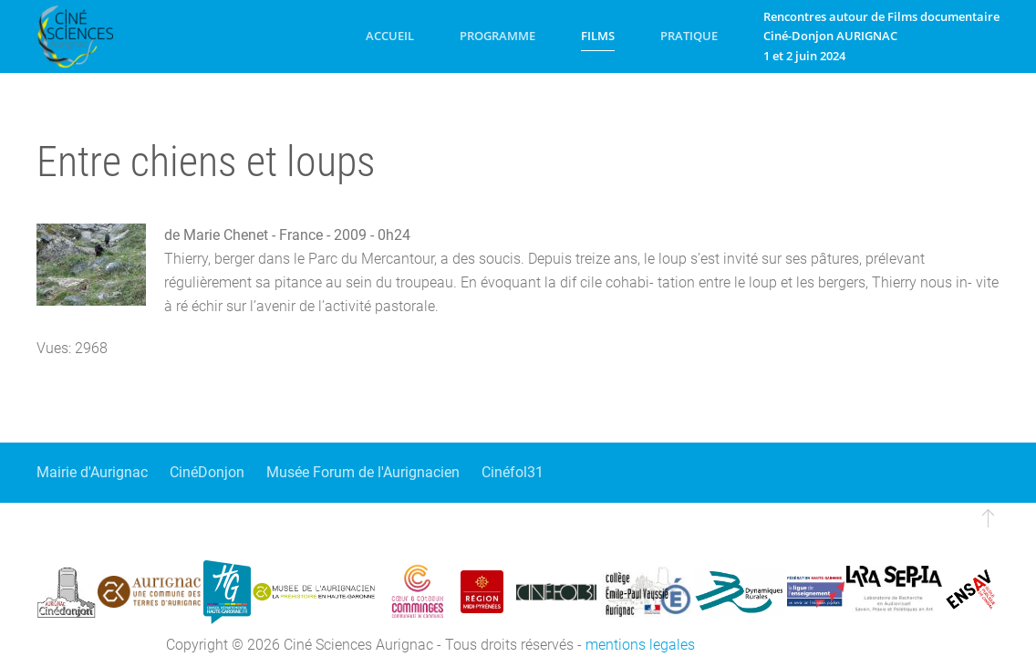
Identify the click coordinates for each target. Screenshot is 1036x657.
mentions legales (640, 644)
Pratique (689, 35)
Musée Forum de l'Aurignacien (363, 472)
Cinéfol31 (513, 472)
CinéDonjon (207, 472)
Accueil (390, 35)
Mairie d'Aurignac (92, 472)
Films (598, 35)
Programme (497, 35)
